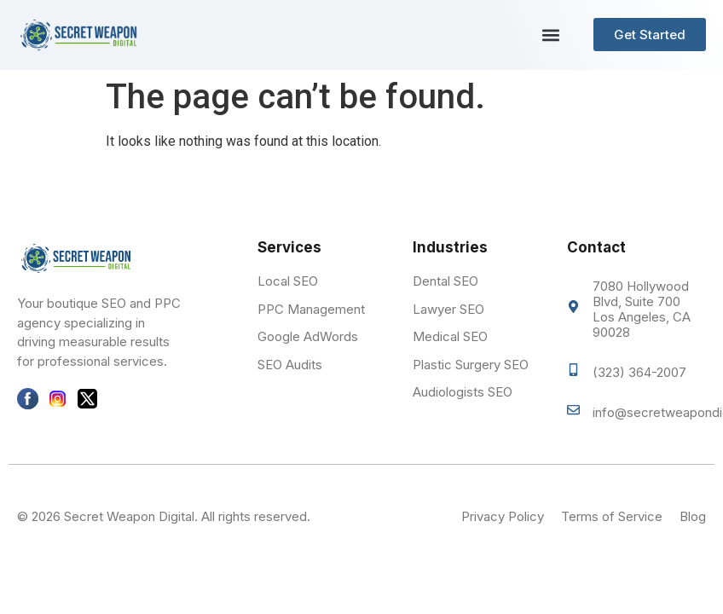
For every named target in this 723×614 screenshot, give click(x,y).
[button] (550, 34)
